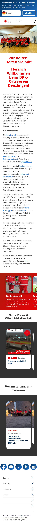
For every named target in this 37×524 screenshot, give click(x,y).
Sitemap (19, 515)
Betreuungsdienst (10, 159)
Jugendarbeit (26, 161)
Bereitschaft (11, 135)
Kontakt (13, 515)
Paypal (27, 261)
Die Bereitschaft (14, 296)
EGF (21, 210)
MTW (26, 210)
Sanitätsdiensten (26, 166)
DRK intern (23, 518)
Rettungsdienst (9, 156)
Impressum (7, 518)
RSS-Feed (15, 518)
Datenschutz (28, 515)
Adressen (6, 515)
